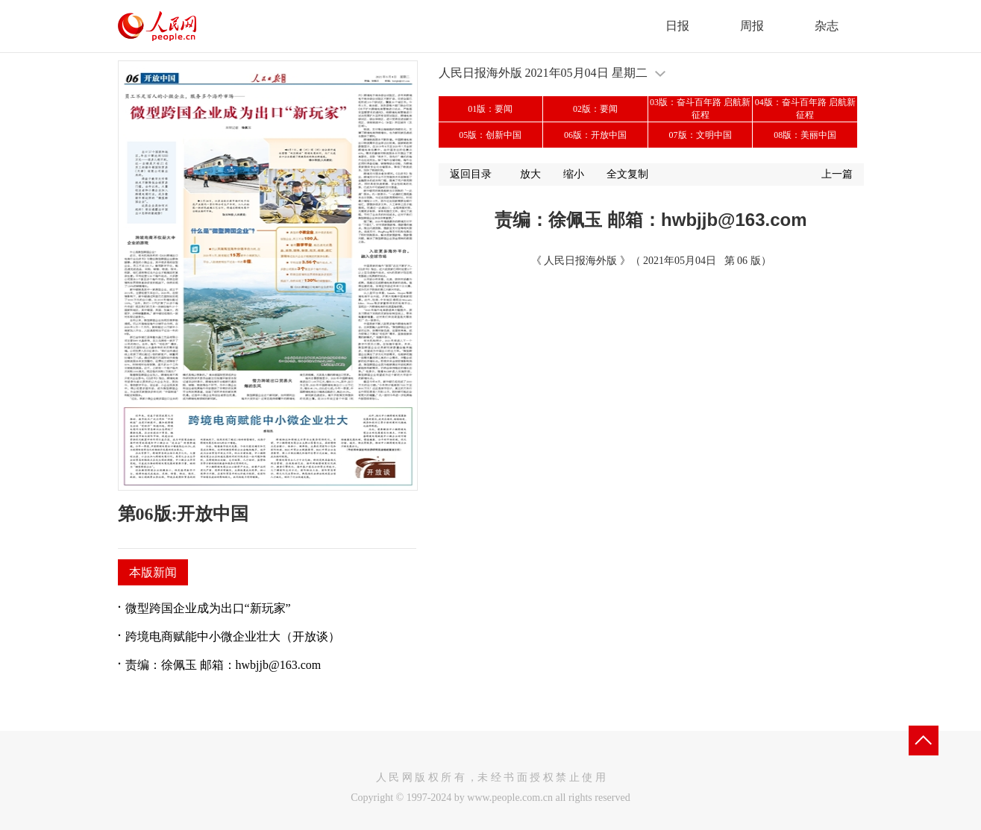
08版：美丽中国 (805, 135)
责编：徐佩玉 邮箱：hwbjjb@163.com (223, 664)
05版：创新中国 (490, 135)
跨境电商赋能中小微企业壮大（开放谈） (232, 636)
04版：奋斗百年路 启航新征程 (805, 108)
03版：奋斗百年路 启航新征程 (700, 108)
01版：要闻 (490, 109)
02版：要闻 (595, 109)
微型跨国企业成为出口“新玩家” (208, 608)
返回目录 (471, 174)
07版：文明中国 (700, 135)
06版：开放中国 (595, 135)
